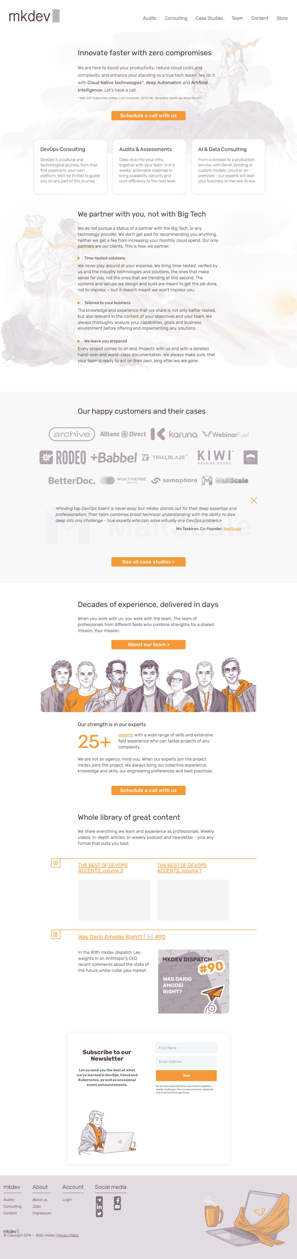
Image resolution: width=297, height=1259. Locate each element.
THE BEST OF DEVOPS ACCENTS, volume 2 (103, 867)
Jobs (36, 1206)
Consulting (176, 18)
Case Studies (209, 18)
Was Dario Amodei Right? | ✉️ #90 (121, 937)
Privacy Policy (68, 1235)
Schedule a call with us (148, 115)
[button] (107, 1132)
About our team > (149, 644)
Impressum (41, 1213)
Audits (149, 18)
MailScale (232, 528)
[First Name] (186, 1048)
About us (39, 1199)
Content (259, 18)
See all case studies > (148, 562)
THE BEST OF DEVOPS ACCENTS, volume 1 (182, 867)
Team (237, 18)
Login (67, 1199)
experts (125, 735)
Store (282, 18)
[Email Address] (186, 1061)
